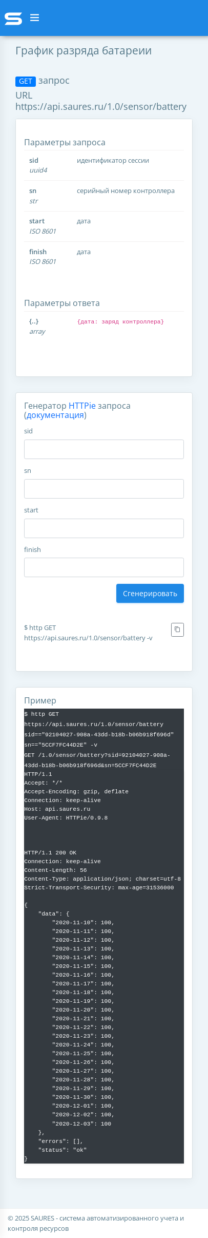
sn (27, 470)
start (31, 510)
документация (55, 415)
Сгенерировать (150, 593)
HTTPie (82, 405)
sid (28, 430)
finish (32, 549)
